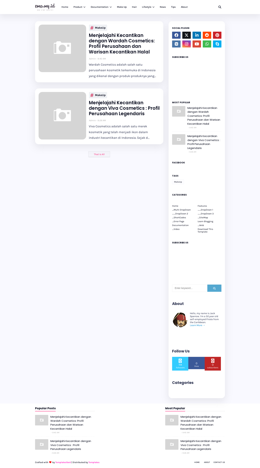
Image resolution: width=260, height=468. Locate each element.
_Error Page (178, 221)
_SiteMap (203, 217)
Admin (92, 58)
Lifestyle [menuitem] (146, 6)
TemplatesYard (63, 462)
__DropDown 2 (180, 213)
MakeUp (98, 28)
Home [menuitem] (64, 6)
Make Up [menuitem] (122, 6)
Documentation (180, 225)
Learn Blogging (205, 221)
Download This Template (205, 230)
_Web (201, 225)
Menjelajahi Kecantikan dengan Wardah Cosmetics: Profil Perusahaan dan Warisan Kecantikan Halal (122, 44)
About (207, 462)
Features (202, 206)
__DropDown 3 (206, 213)
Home (175, 206)
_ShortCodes (179, 217)
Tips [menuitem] (173, 6)
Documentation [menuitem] (100, 6)
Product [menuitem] (77, 6)
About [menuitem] (184, 6)
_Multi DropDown (181, 209)
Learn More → (197, 325)
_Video (175, 229)
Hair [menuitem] (134, 6)
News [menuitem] (163, 6)
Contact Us (219, 462)
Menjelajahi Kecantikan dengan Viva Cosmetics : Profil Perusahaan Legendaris (124, 108)
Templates (94, 462)
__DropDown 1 (205, 209)
